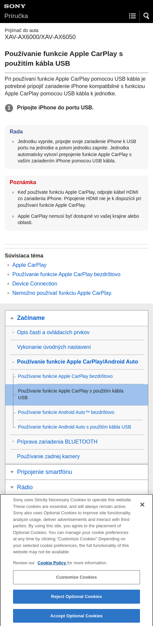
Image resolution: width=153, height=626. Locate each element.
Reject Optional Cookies (76, 600)
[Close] (142, 508)
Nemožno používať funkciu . (62, 293)
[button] (146, 16)
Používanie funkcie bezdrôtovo (66, 274)
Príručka (16, 15)
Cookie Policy (52, 566)
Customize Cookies (76, 580)
